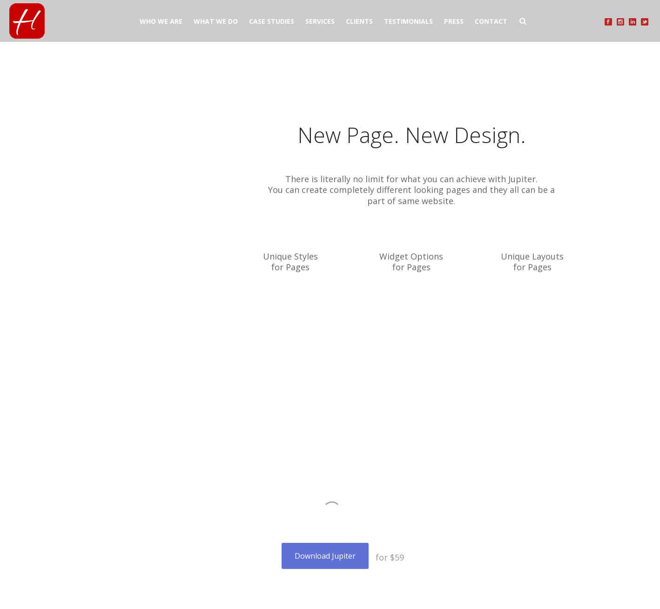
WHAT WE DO (216, 21)
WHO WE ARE (161, 21)
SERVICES (320, 21)
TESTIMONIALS (408, 21)
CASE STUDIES (271, 21)
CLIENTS (359, 21)
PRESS (454, 21)
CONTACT (491, 21)
